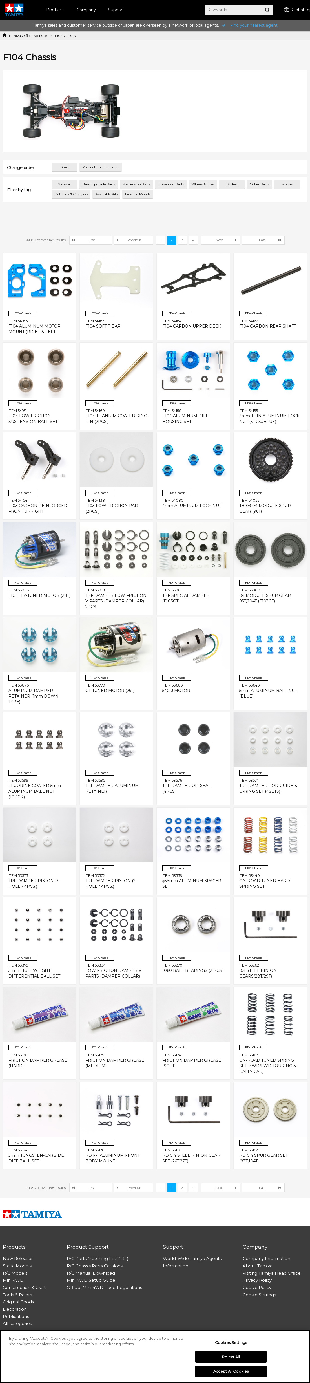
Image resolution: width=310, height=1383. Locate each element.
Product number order (100, 167)
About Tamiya (258, 1265)
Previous (134, 240)
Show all (65, 184)
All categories (17, 1323)
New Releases (18, 1258)
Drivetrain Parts (171, 184)
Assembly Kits (106, 194)
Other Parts (259, 184)
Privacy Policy (257, 1280)
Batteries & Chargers (71, 194)
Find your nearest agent (254, 25)
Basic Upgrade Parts (98, 184)
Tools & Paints (17, 1294)
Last (262, 240)
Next (219, 240)
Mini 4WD (13, 1280)
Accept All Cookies (231, 1373)
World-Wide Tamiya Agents (192, 1258)
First (91, 240)
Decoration (15, 1309)
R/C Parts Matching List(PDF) (98, 1258)
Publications (16, 1316)
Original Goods (18, 1301)
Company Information (266, 1258)
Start (65, 167)
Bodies (232, 184)
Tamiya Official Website (27, 35)
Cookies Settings (231, 1344)
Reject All (231, 1359)
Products (55, 9)
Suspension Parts (136, 184)
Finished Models (137, 194)
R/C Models (15, 1273)
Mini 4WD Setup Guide (91, 1280)
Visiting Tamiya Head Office (272, 1273)
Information (175, 1265)
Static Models (17, 1265)
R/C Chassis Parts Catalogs (95, 1265)
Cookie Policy (257, 1287)
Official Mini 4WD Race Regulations (104, 1287)
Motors (287, 184)
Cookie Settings (259, 1294)
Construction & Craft (24, 1287)
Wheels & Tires (202, 184)
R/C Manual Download (91, 1273)
